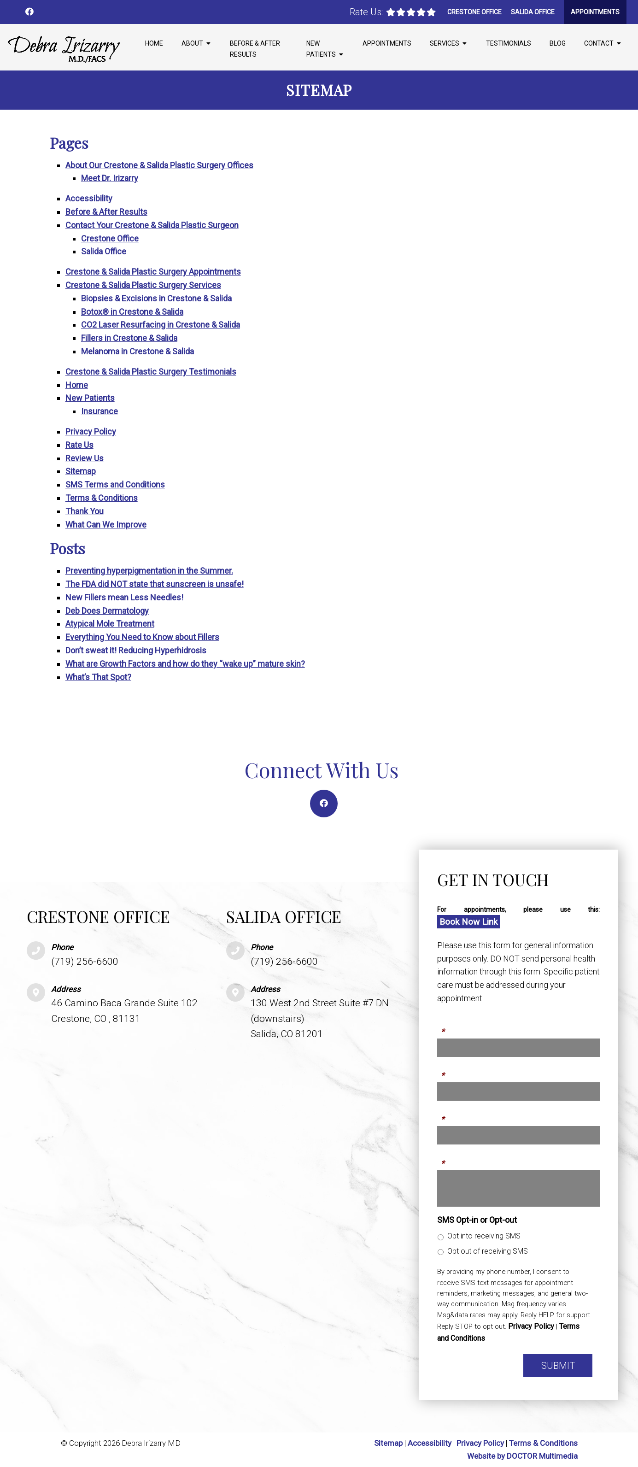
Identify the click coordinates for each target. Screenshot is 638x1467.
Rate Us (79, 445)
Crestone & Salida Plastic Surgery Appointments (153, 271)
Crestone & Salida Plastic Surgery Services (143, 285)
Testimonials (508, 43)
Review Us (84, 458)
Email (447, 1114)
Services (444, 43)
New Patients (321, 49)
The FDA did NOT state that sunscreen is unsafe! (154, 584)
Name (448, 1026)
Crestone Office (474, 12)
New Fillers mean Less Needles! (124, 597)
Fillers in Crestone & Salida (129, 338)
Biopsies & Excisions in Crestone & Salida (156, 298)
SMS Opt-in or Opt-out (477, 1220)
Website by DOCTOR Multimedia (522, 1456)
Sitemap (80, 471)
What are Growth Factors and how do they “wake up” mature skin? (185, 664)
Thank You (84, 511)
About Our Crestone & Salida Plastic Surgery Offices (159, 165)
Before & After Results (255, 49)
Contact (599, 43)
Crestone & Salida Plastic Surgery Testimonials (150, 371)
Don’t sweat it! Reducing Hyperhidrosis (135, 650)
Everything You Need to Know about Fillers (142, 637)
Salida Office (533, 12)
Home (154, 43)
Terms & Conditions (101, 498)
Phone (449, 1070)
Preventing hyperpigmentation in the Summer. (149, 570)
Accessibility (88, 198)
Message (454, 1158)
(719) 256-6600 (84, 961)
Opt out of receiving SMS (487, 1251)
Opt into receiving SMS (484, 1236)
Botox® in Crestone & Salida (132, 312)
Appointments (595, 12)
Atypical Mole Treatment (109, 623)
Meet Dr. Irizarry (109, 178)
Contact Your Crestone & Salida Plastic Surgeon (152, 225)
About (192, 43)
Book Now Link (468, 921)
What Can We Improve (105, 524)
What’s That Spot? (98, 677)
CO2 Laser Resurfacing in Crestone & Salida (160, 324)
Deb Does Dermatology (107, 611)
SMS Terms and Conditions (115, 484)
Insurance (99, 411)
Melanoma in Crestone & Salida (137, 351)
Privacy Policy (90, 431)
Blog (558, 43)
